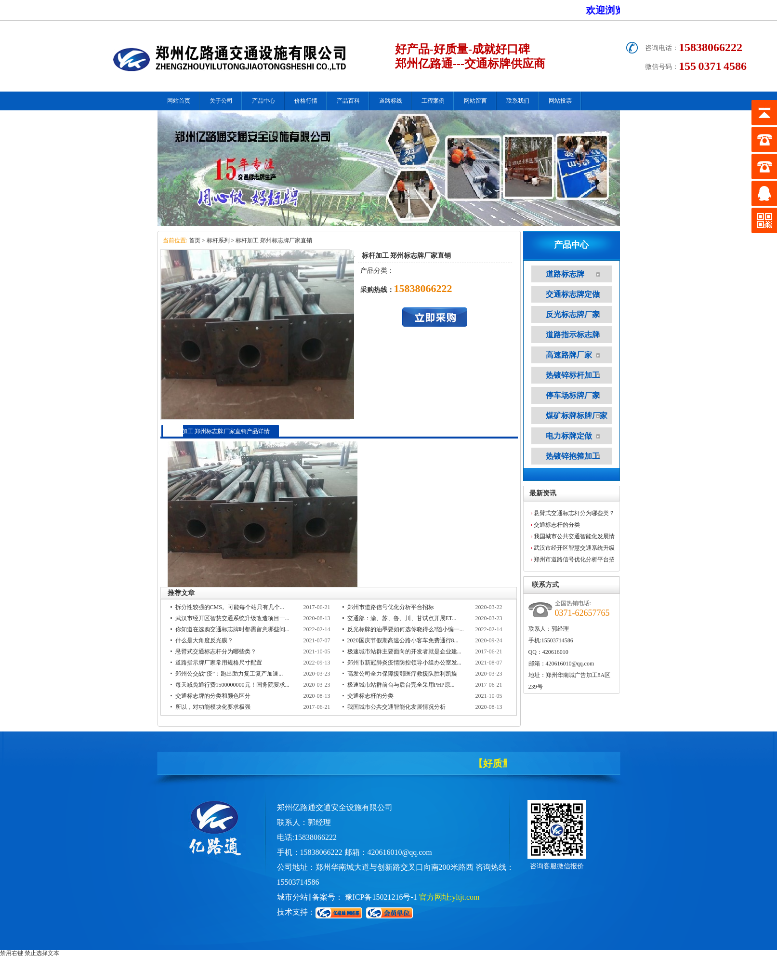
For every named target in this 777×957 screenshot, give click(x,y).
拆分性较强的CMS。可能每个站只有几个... (229, 607)
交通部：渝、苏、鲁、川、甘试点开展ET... (402, 618)
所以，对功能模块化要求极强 (212, 707)
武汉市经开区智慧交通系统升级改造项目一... (232, 618)
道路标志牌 (565, 274)
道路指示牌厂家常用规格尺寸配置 (218, 662)
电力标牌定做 (569, 436)
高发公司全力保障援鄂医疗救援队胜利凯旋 (402, 673)
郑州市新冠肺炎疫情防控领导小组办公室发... (404, 662)
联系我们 (517, 100)
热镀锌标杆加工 (573, 375)
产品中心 (263, 100)
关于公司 (221, 100)
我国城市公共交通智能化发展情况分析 (396, 707)
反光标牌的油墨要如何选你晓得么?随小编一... (405, 629)
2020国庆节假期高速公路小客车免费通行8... (403, 640)
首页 (193, 240)
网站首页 (178, 100)
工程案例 (433, 100)
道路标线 (390, 100)
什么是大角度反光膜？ (204, 640)
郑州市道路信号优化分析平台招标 (390, 607)
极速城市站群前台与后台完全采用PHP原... (401, 684)
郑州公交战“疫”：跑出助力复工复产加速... (229, 673)
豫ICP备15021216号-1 (381, 897)
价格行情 (305, 100)
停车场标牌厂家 (573, 395)
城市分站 (292, 897)
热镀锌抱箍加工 (573, 456)
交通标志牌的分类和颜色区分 (212, 695)
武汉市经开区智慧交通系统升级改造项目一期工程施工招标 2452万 (575, 549)
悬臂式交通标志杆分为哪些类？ (215, 651)
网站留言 (475, 100)
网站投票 (560, 100)
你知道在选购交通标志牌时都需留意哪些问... (232, 629)
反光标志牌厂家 (573, 314)
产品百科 (348, 100)
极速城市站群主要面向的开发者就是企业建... (404, 651)
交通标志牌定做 (573, 294)
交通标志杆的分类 (370, 695)
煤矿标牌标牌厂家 (576, 416)
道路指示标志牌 (573, 335)
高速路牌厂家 (569, 355)
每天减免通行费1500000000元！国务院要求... (232, 684)
